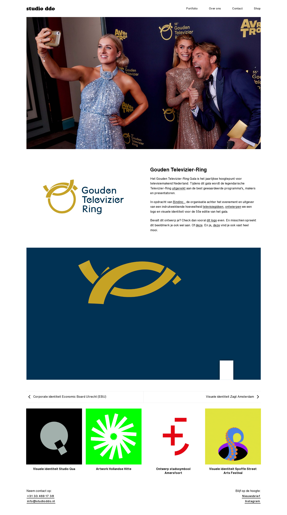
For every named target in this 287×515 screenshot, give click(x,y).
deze (199, 225)
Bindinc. (178, 201)
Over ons (215, 8)
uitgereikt (179, 188)
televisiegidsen (213, 206)
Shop (257, 8)
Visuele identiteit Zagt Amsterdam (232, 396)
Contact (237, 8)
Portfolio (192, 8)
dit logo (212, 220)
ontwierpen (233, 206)
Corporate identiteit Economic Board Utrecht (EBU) (67, 396)
